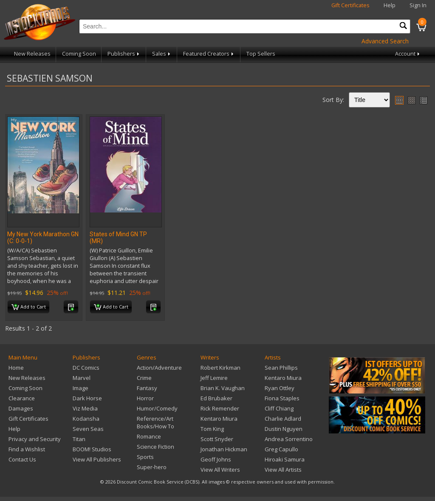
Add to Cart (28, 307)
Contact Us (22, 459)
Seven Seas (88, 429)
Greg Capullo (281, 449)
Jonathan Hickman (224, 449)
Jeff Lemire (214, 378)
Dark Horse (87, 398)
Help (389, 5)
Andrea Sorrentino (289, 439)
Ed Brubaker (216, 398)
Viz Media (85, 408)
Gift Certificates (350, 5)
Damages (20, 408)
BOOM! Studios (92, 449)
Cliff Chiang (279, 408)
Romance (149, 436)
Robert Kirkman (220, 367)
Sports (145, 457)
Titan (79, 439)
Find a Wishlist (26, 449)
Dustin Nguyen (283, 429)
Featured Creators (209, 53)
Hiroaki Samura (285, 459)
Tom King (212, 429)
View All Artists (283, 469)
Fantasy (147, 388)
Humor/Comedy (157, 408)
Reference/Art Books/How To (155, 422)
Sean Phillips (281, 367)
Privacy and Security (34, 439)
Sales (162, 53)
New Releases (32, 53)
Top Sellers (260, 53)
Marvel (81, 378)
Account (408, 53)
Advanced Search (385, 41)
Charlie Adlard (283, 418)
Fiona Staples (282, 398)
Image (80, 388)
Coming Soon (79, 53)
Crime (144, 378)
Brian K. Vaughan (223, 388)
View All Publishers (97, 459)
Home (16, 367)
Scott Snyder (217, 439)
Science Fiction (155, 446)
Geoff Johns (216, 459)
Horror (145, 398)
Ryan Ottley (279, 388)
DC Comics (86, 367)
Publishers (124, 53)
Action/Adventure (159, 367)
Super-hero (152, 467)
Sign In (418, 5)
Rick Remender (220, 408)
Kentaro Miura (219, 418)
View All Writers (220, 469)
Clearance (21, 398)
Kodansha (86, 418)
